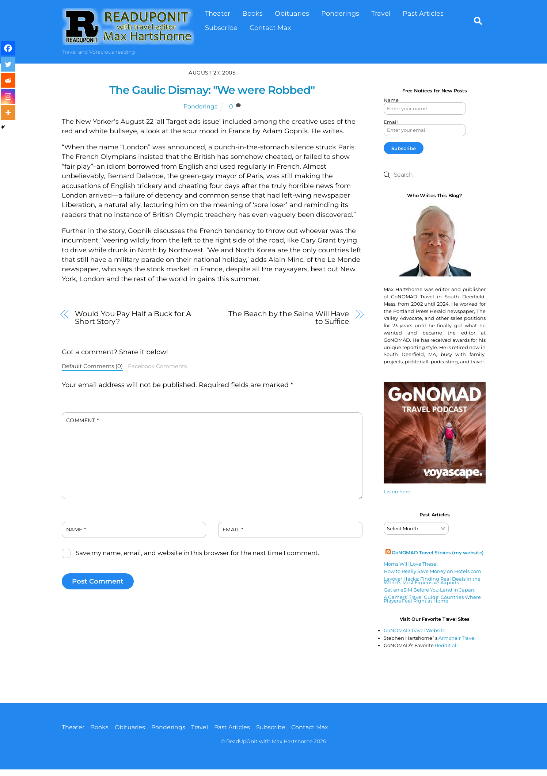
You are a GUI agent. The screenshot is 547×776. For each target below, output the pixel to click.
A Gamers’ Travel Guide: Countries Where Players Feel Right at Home (432, 599)
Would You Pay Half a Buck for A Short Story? (133, 317)
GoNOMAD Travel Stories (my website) (438, 552)
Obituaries (292, 13)
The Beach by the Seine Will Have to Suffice (288, 317)
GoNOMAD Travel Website (414, 630)
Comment (82, 420)
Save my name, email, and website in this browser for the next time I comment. (197, 553)
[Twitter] (8, 64)
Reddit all (446, 645)
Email (233, 529)
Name (76, 529)
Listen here (397, 492)
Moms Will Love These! (410, 564)
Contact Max (270, 27)
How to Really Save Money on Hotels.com (432, 571)
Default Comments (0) (92, 366)
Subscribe (221, 27)
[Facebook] (8, 48)
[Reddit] (8, 80)
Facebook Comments (157, 366)
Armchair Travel (457, 638)
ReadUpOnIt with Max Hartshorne (269, 741)
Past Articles (423, 13)
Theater (217, 13)
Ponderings (340, 13)
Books (252, 13)
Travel (381, 13)
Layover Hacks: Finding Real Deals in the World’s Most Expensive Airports (432, 580)
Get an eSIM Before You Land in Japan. (429, 590)
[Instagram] (8, 96)
